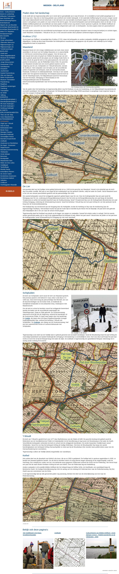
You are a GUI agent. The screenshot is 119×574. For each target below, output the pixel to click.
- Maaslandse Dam (7, 160)
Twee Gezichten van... (8, 18)
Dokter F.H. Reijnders (8, 31)
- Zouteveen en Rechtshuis (10, 143)
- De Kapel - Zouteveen (8, 145)
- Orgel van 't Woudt (7, 123)
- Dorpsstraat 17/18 (7, 64)
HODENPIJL (5, 97)
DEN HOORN (5, 36)
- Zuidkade (4, 141)
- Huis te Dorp (5, 125)
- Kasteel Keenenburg (8, 73)
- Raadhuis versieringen (9, 86)
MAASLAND (5, 51)
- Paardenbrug (5, 82)
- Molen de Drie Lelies (8, 163)
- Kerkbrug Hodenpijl (8, 108)
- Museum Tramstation (8, 79)
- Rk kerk (4, 38)
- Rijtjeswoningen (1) (8, 44)
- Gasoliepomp (6, 66)
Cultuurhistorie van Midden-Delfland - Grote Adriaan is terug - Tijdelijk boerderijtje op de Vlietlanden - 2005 (101, 528)
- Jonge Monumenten (8, 62)
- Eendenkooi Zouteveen (9, 176)
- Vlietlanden (5, 152)
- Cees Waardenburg (8, 117)
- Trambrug (4, 88)
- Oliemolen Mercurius (8, 42)
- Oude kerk (5, 53)
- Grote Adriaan (6, 154)
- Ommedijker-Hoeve (8, 136)
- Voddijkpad (5, 165)
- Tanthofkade (5, 167)
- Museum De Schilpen (8, 58)
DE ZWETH (5, 110)
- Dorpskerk (4, 69)
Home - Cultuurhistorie (8, 12)
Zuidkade (38, 319)
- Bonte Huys (5, 130)
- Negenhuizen (6, 147)
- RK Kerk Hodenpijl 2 (8, 106)
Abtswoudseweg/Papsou (9, 20)
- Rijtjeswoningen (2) (8, 47)
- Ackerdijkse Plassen (8, 171)
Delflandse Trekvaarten (8, 16)
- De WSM (4, 93)
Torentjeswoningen (7, 34)
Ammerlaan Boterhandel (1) (10, 27)
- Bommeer (4, 156)
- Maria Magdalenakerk (8, 55)
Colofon (43, 571)
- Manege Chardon (7, 132)
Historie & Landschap (8, 14)
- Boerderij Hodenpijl (7, 134)
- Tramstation (5, 90)
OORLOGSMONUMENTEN (10, 112)
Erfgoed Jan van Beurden (9, 25)
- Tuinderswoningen (7, 49)
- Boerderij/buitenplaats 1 (9, 99)
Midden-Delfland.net (32, 571)
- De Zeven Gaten (7, 174)
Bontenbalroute (6, 23)
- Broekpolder (5, 158)
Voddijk (29, 315)
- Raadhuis (4, 84)
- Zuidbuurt (4, 182)
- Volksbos (4, 180)
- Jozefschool (5, 71)
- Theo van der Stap (7, 115)
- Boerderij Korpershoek (9, 139)
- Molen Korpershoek (8, 77)
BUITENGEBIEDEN (7, 119)
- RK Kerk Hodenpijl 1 (8, 104)
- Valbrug (4, 95)
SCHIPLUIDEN (6, 60)
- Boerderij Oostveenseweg (10, 149)
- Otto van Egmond (7, 75)
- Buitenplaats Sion (7, 128)
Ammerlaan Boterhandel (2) (10, 29)
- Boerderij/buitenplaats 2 (9, 101)
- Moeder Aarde (6, 169)
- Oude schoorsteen (7, 40)
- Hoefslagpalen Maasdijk (9, 185)
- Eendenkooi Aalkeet (8, 178)
